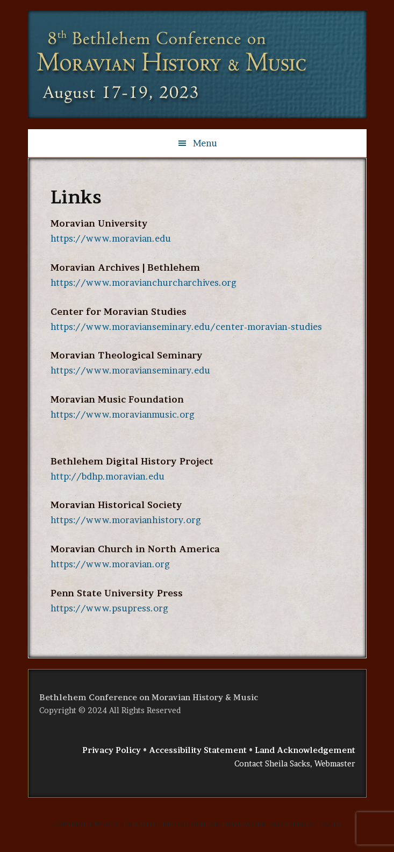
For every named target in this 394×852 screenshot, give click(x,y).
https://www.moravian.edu (111, 238)
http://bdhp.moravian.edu (107, 476)
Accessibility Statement (198, 750)
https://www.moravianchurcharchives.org (144, 282)
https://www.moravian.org (110, 564)
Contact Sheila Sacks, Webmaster (294, 764)
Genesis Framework (228, 824)
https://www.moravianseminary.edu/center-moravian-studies (186, 326)
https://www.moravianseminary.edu (130, 370)
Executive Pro (149, 824)
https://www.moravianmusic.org (123, 414)
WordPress (292, 824)
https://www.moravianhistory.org (126, 520)
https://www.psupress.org (109, 608)
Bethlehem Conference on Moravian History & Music (167, 64)
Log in (330, 824)
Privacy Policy (111, 750)
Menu (205, 143)
